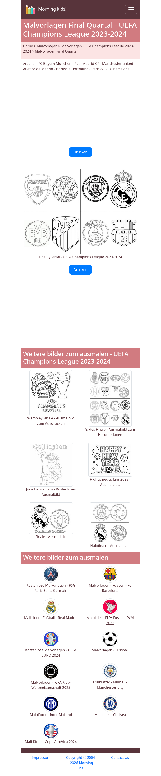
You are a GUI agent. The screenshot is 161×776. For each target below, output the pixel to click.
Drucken (80, 152)
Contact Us (120, 757)
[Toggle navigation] (131, 9)
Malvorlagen (47, 46)
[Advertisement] (80, 109)
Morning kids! (45, 9)
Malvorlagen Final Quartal (56, 51)
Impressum (41, 757)
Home (28, 46)
